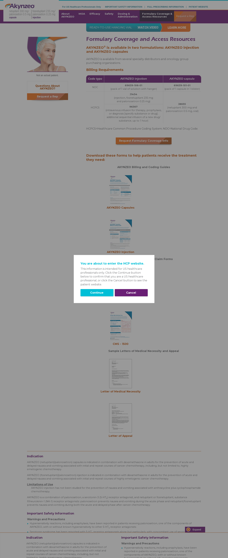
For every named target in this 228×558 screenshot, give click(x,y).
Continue (96, 292)
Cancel (131, 292)
